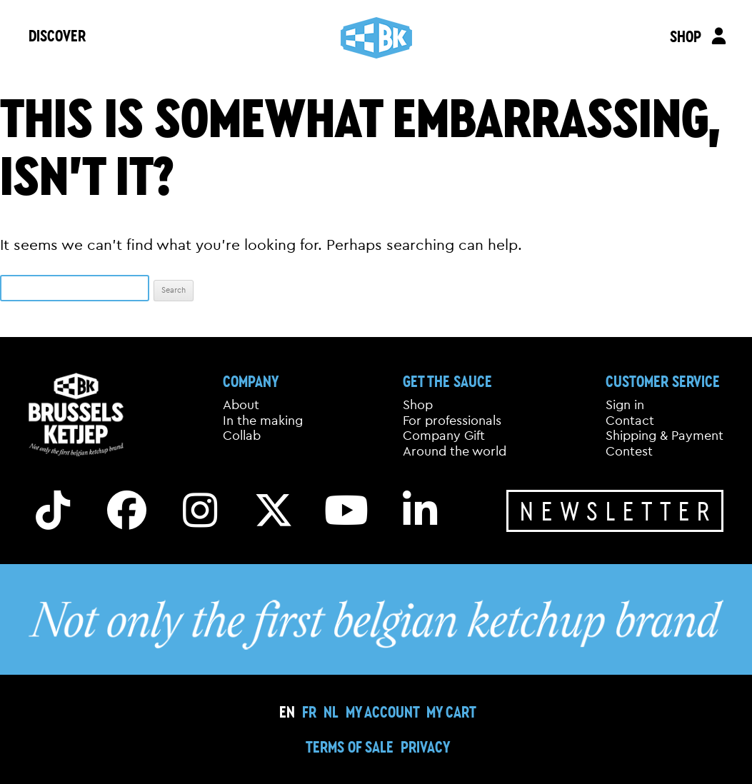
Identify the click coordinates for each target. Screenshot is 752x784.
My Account (382, 711)
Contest (629, 451)
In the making (263, 420)
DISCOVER (57, 35)
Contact (630, 420)
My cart (451, 711)
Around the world (454, 451)
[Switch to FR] (309, 711)
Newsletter (618, 510)
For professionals (452, 420)
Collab (242, 435)
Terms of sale (349, 746)
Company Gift (444, 435)
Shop (418, 405)
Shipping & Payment (664, 435)
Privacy (425, 746)
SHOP (685, 36)
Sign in (625, 405)
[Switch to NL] (331, 711)
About (241, 405)
